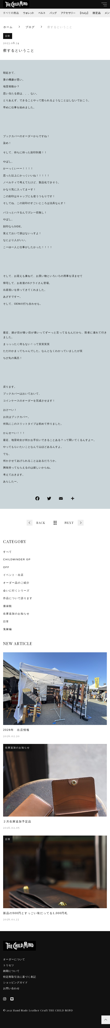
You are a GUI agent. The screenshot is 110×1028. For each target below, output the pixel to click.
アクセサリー (68, 13)
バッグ (53, 13)
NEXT (69, 523)
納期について (11, 970)
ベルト (42, 13)
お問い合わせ (11, 988)
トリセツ (8, 965)
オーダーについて (14, 959)
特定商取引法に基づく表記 (19, 976)
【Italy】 (84, 13)
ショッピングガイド (15, 982)
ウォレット (28, 13)
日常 (7, 36)
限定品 (97, 13)
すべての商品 (11, 13)
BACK (40, 523)
